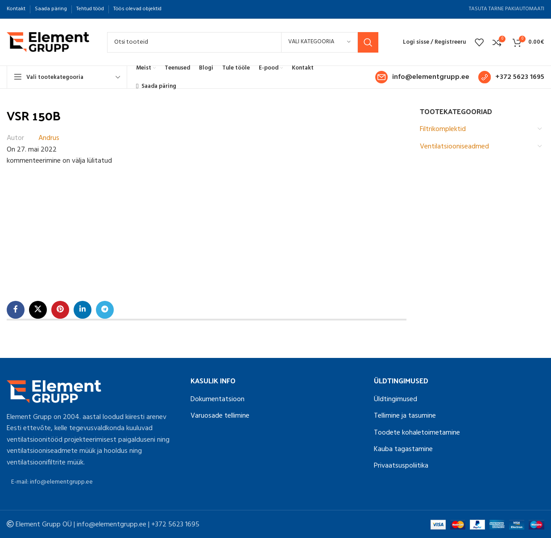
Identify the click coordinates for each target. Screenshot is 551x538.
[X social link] (38, 310)
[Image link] (54, 391)
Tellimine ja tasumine (405, 416)
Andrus (48, 138)
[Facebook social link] (16, 310)
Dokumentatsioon (217, 399)
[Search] (242, 42)
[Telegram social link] (105, 310)
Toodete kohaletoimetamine (417, 433)
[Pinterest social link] (60, 310)
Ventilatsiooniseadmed (454, 146)
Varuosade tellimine (220, 416)
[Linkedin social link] (82, 310)
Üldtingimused (395, 399)
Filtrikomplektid (443, 129)
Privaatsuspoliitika (401, 466)
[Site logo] (48, 42)
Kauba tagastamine (403, 449)
